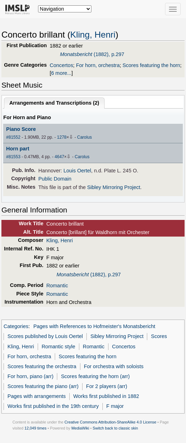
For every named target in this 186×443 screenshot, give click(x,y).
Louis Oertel (77, 170)
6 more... (61, 73)
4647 (59, 156)
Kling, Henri (93, 34)
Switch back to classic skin (115, 428)
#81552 (13, 137)
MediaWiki (80, 428)
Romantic (57, 285)
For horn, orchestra (98, 65)
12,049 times (36, 428)
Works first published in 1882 (106, 396)
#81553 (13, 156)
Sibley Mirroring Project (113, 187)
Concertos (61, 65)
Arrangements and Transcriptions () (54, 103)
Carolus (84, 137)
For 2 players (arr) (106, 386)
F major (115, 406)
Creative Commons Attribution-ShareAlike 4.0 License (110, 422)
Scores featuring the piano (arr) (43, 386)
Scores (159, 336)
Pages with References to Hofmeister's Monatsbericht (94, 326)
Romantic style (58, 346)
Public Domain (54, 179)
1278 (62, 137)
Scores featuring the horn (151, 65)
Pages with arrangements (36, 396)
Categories (16, 326)
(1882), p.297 (92, 54)
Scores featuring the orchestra (41, 366)
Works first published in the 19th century (53, 406)
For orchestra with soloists (114, 366)
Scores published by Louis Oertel (45, 336)
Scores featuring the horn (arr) (95, 376)
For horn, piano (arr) (30, 376)
